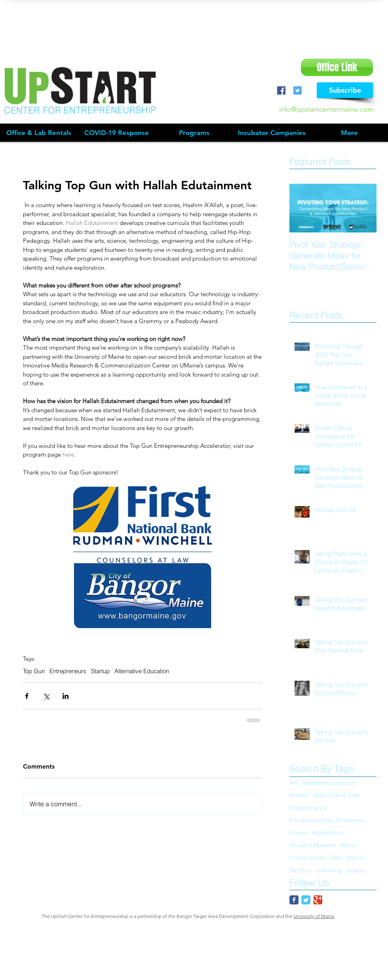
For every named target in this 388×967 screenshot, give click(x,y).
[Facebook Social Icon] (281, 90)
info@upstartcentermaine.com (326, 109)
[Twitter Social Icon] (297, 90)
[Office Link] (337, 67)
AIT (293, 782)
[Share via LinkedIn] (65, 696)
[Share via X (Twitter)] (46, 696)
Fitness (298, 832)
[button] (194, 132)
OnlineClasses (307, 857)
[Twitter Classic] (305, 899)
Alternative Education (141, 671)
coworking (329, 870)
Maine (348, 845)
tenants (355, 870)
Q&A (336, 857)
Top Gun (34, 671)
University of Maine (314, 916)
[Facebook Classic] (294, 899)
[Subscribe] (345, 90)
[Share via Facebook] (26, 696)
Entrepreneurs (67, 671)
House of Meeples (312, 845)
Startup (100, 671)
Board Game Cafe (337, 795)
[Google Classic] (317, 899)
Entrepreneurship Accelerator (327, 820)
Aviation (299, 795)
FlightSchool (327, 832)
